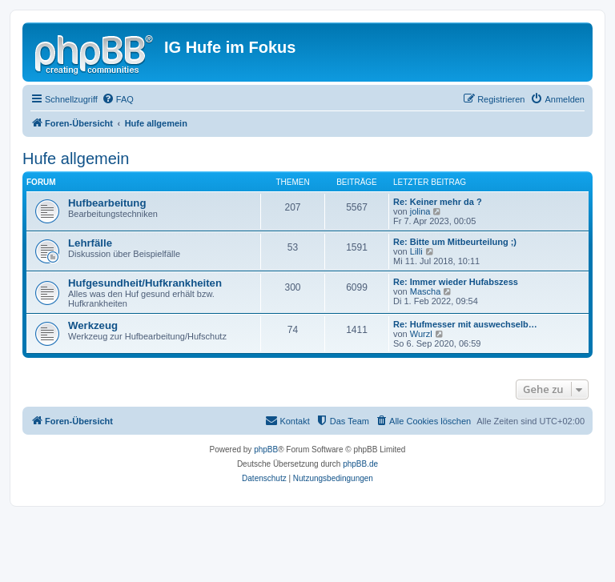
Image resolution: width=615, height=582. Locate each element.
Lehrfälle (90, 243)
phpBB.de (360, 464)
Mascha (425, 291)
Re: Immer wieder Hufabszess (455, 282)
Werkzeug (93, 325)
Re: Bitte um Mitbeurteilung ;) (455, 242)
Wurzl (421, 334)
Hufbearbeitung (107, 203)
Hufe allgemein (75, 158)
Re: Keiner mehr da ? (437, 202)
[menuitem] (118, 99)
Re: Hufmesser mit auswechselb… (465, 324)
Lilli (416, 251)
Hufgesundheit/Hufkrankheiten (145, 283)
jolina (420, 211)
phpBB (266, 449)
